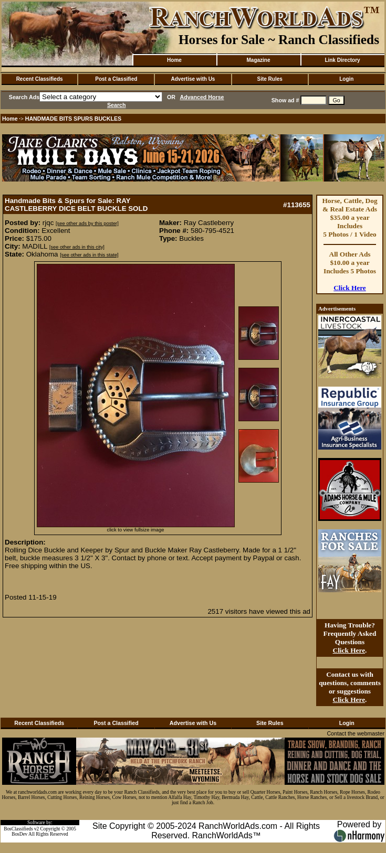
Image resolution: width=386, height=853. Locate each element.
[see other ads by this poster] (87, 223)
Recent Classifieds (39, 79)
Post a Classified (116, 79)
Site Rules (269, 79)
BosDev (19, 834)
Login (346, 79)
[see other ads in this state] (89, 255)
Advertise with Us (193, 79)
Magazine (258, 60)
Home (174, 60)
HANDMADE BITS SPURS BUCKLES (73, 118)
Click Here (349, 288)
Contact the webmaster (355, 733)
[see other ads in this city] (77, 247)
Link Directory (342, 60)
